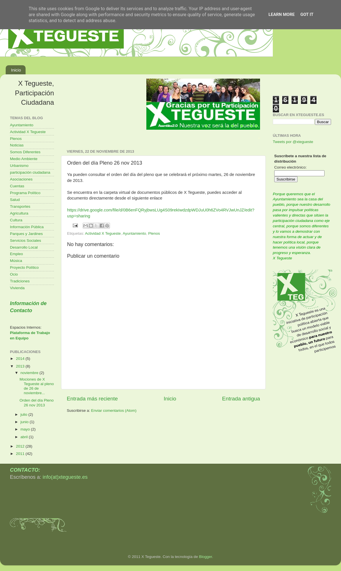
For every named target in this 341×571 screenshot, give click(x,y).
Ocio (14, 274)
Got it (306, 14)
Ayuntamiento (134, 233)
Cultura (16, 220)
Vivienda (17, 288)
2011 (21, 454)
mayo (25, 429)
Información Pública (27, 227)
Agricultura (19, 213)
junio (25, 422)
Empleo (16, 254)
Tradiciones (20, 281)
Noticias (17, 145)
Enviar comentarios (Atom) (114, 410)
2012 (21, 446)
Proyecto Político (24, 267)
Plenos (154, 233)
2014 (21, 358)
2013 (21, 366)
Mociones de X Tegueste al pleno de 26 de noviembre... (37, 386)
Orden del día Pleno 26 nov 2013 (37, 402)
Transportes (20, 206)
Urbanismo (19, 165)
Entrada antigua (241, 399)
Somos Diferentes (25, 152)
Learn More (282, 14)
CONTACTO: (25, 470)
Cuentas (17, 186)
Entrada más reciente (92, 399)
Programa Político (25, 193)
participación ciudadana (30, 172)
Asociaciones (21, 179)
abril (24, 437)
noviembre (29, 373)
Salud (15, 200)
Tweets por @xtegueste (293, 142)
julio (24, 414)
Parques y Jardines (26, 234)
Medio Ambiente (24, 159)
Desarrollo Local (24, 247)
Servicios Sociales (25, 240)
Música (16, 261)
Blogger (205, 557)
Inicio (16, 70)
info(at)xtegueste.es (65, 477)
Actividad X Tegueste (103, 233)
